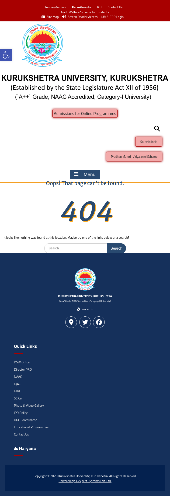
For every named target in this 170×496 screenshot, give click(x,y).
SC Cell (18, 398)
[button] (6, 55)
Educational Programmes (31, 427)
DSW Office (22, 362)
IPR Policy (21, 412)
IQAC (17, 383)
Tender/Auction (55, 7)
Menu (84, 174)
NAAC (18, 376)
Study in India (148, 141)
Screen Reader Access (80, 16)
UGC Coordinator (25, 419)
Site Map (50, 16)
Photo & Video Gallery (29, 405)
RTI (99, 7)
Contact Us (115, 7)
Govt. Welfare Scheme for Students (85, 12)
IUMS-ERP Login (112, 16)
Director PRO (23, 369)
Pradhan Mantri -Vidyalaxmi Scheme (134, 156)
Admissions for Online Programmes (85, 113)
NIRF (17, 391)
